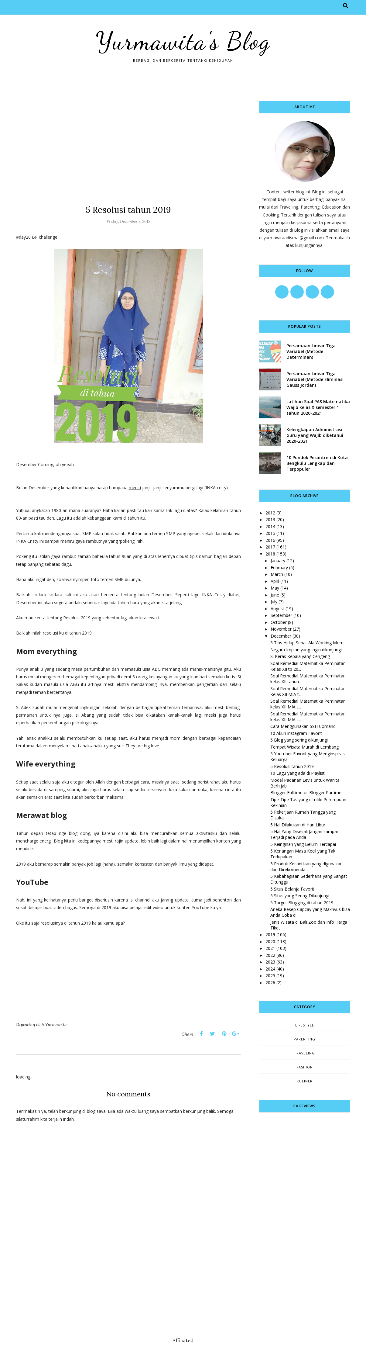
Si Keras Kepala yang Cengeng (300, 656)
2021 (270, 948)
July (274, 601)
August (277, 608)
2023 (270, 962)
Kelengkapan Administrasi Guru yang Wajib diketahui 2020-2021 (314, 435)
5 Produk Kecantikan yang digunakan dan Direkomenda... (306, 866)
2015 (270, 533)
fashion (304, 1067)
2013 (270, 519)
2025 (270, 975)
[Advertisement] (128, 143)
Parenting (304, 1039)
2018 (270, 554)
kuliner (305, 1081)
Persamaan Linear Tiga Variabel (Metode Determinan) (311, 351)
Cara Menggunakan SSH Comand (303, 726)
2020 (270, 941)
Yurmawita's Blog (183, 41)
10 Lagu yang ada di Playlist (297, 773)
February (279, 567)
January (278, 560)
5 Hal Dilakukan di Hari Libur (297, 825)
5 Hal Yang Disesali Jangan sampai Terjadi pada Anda (304, 834)
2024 (270, 969)
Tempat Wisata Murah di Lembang (304, 747)
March (277, 574)
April (275, 581)
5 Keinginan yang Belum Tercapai (303, 844)
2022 (270, 955)
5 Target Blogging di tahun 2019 (302, 902)
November (281, 629)
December (281, 636)
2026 (270, 982)
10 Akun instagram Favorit (296, 733)
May (275, 588)
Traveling (304, 1053)
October (279, 622)
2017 (270, 547)
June (275, 595)
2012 (270, 513)
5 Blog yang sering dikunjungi (299, 740)
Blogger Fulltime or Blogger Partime (305, 792)
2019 (270, 934)
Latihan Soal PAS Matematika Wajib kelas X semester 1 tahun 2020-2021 (318, 407)
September (281, 615)
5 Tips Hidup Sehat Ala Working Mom (307, 642)
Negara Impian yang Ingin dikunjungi (306, 649)
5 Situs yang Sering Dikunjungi (299, 895)
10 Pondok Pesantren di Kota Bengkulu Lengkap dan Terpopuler (317, 463)
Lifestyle (304, 1025)
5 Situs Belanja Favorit (292, 889)
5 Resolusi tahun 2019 (292, 766)
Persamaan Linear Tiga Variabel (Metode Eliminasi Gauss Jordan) (315, 379)
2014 (270, 526)
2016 (270, 540)
